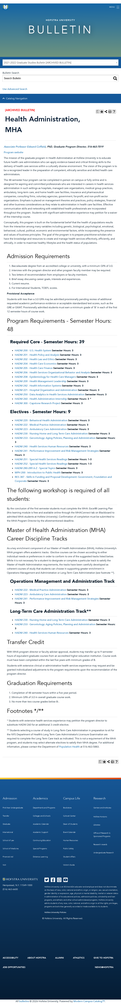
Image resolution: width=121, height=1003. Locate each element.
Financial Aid (8, 856)
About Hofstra (36, 957)
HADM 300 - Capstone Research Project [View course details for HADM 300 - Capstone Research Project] (37, 403)
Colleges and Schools (41, 816)
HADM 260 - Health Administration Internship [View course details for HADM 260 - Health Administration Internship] (41, 399)
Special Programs (40, 848)
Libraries (96, 825)
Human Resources (70, 840)
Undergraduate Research (103, 852)
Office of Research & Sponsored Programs (101, 835)
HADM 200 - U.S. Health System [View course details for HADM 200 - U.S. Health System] (33, 350)
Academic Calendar (41, 824)
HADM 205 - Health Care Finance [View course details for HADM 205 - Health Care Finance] (34, 368)
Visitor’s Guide (69, 865)
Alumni (59, 957)
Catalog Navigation (16, 98)
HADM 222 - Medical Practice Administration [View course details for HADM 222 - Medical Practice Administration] (40, 425)
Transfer (6, 816)
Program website (13, 152)
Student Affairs (69, 856)
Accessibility (10, 957)
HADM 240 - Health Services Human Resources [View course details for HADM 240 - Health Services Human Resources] (42, 446)
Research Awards (100, 844)
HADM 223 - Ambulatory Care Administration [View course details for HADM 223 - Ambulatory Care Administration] (41, 429)
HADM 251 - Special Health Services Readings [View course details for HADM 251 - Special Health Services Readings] (41, 459)
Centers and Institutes (102, 807)
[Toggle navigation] (114, 7)
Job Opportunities (14, 967)
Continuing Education (42, 840)
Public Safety (68, 848)
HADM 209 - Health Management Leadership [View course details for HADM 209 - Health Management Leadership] (40, 381)
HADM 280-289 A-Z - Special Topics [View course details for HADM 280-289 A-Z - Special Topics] (35, 468)
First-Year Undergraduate (13, 807)
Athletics (78, 957)
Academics (40, 798)
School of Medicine (11, 848)
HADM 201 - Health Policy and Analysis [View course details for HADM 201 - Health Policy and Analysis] (37, 355)
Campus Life (71, 798)
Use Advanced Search (15, 89)
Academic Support (40, 832)
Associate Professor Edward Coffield (25, 146)
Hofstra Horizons (100, 816)
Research (99, 798)
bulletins (24, 1001)
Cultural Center (69, 816)
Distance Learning (40, 856)
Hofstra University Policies (55, 912)
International (8, 832)
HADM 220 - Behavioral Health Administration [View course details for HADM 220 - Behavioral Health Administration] (41, 420)
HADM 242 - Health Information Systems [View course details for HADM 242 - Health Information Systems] (38, 385)
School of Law (8, 840)
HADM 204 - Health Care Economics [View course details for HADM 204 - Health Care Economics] (35, 363)
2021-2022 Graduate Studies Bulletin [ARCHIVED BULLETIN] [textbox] (37, 62)
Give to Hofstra (103, 957)
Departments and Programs (44, 807)
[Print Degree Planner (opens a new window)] (97, 111)
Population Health (69, 746)
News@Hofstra (104, 967)
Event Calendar (69, 832)
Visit (4, 865)
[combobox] (60, 62)
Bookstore (67, 807)
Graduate (6, 824)
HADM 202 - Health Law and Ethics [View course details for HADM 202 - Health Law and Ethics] (35, 359)
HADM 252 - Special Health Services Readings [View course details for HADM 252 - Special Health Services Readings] (41, 464)
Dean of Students (70, 824)
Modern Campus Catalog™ (89, 1001)
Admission (10, 798)
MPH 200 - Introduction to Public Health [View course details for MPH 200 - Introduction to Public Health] (38, 472)
